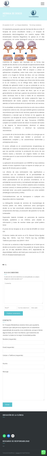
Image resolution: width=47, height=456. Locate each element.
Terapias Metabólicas (22, 25)
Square (18, 453)
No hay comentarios (36, 25)
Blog (5, 264)
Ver (4, 446)
